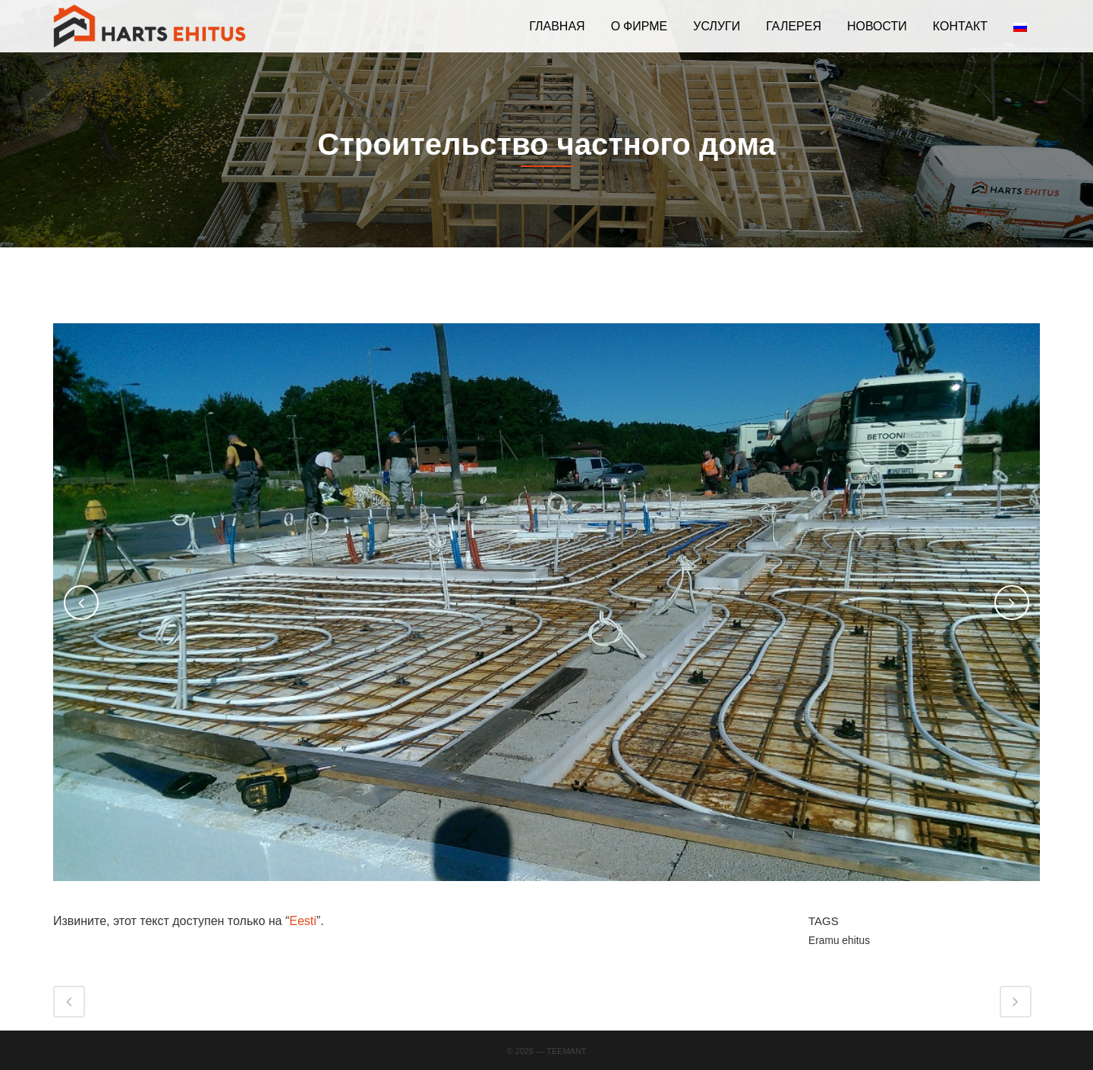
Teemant (566, 1050)
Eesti (303, 920)
